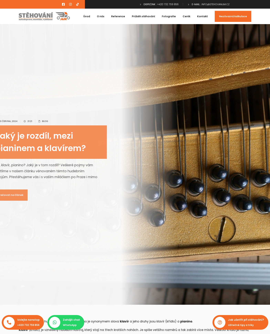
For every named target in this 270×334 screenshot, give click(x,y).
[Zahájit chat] (54, 322)
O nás (100, 16)
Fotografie (169, 16)
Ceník (186, 16)
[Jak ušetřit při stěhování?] (219, 322)
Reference (118, 16)
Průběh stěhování (143, 16)
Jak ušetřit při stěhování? (246, 320)
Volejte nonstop (28, 320)
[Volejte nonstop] (9, 322)
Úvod (86, 16)
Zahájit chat (71, 320)
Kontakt (202, 16)
